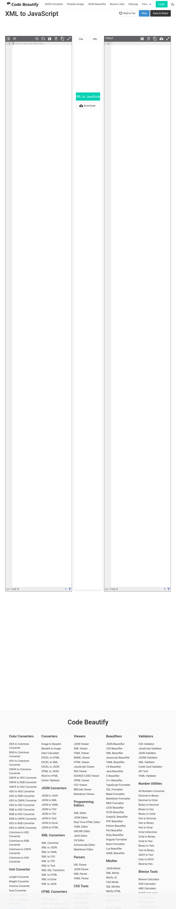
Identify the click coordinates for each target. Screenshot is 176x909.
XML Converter (50, 842)
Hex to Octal (145, 827)
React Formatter (115, 844)
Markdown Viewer (84, 794)
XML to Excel (48, 879)
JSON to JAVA (49, 795)
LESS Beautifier (115, 807)
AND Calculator (147, 888)
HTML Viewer (81, 762)
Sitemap (133, 4)
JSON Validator (147, 753)
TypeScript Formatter (118, 784)
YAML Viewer (81, 753)
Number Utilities (150, 784)
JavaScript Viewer (84, 766)
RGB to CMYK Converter (23, 818)
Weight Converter (19, 881)
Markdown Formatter (118, 798)
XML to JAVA (49, 883)
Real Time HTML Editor (87, 822)
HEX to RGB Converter (22, 823)
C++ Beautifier (114, 780)
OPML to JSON (50, 771)
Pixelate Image (75, 4)
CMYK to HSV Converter (23, 786)
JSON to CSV (49, 809)
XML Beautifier (114, 753)
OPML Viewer (81, 780)
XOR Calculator (147, 883)
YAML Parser (81, 878)
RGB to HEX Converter (22, 809)
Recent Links (117, 4)
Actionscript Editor (84, 844)
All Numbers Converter (151, 791)
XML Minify (112, 873)
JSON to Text (49, 818)
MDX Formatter (115, 803)
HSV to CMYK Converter (23, 800)
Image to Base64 (51, 744)
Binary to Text (146, 845)
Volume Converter (19, 886)
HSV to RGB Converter (22, 796)
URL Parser (80, 864)
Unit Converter (19, 869)
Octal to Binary (146, 836)
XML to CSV (48, 856)
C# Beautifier (113, 766)
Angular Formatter (116, 839)
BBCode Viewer (82, 789)
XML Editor (80, 813)
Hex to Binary (146, 823)
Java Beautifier (114, 771)
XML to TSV (48, 861)
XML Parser (80, 873)
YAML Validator (147, 775)
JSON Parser (81, 869)
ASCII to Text (145, 854)
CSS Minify (112, 882)
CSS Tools (81, 886)
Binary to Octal (146, 813)
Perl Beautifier (114, 830)
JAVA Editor (80, 835)
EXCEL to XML (49, 762)
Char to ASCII (146, 859)
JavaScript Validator (150, 748)
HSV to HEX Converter (22, 791)
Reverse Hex (145, 863)
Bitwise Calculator (148, 879)
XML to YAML (49, 852)
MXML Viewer (82, 757)
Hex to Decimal (147, 818)
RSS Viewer (80, 771)
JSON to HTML (50, 827)
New (144, 13)
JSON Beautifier (97, 4)
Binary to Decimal (148, 804)
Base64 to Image (51, 748)
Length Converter (19, 876)
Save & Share (160, 13)
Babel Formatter (115, 794)
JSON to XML (49, 800)
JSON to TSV (48, 813)
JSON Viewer (81, 744)
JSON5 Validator (147, 757)
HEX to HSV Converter (22, 805)
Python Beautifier (116, 825)
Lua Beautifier (114, 848)
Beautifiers (114, 736)
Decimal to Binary (148, 795)
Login (161, 4)
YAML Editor (81, 826)
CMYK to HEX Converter (23, 777)
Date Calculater (50, 753)
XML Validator (146, 762)
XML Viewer (81, 748)
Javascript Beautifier (118, 757)
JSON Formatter (53, 4)
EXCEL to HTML (50, 757)
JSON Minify (113, 868)
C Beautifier (112, 775)
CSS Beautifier (114, 748)
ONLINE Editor (82, 831)
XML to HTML (49, 874)
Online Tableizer (50, 780)
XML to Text (48, 865)
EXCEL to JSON (50, 766)
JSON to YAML (50, 804)
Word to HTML (49, 775)
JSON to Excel (49, 823)
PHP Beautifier (114, 821)
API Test (143, 771)
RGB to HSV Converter (22, 814)
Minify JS (111, 877)
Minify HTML (113, 891)
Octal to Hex (145, 841)
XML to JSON (49, 847)
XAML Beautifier (115, 853)
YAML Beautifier (115, 762)
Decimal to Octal (147, 800)
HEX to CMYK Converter (23, 827)
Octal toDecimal (147, 832)
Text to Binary (146, 850)
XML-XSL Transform (53, 870)
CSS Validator (146, 744)
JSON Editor (81, 817)
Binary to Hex (146, 809)
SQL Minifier (113, 886)
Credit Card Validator (150, 766)
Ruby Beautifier (114, 835)
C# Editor (79, 840)
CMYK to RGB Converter (23, 782)
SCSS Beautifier (115, 812)
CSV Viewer (80, 784)
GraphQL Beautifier (117, 816)
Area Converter (17, 890)
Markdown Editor (83, 849)
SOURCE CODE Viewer (86, 775)
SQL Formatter (114, 789)
